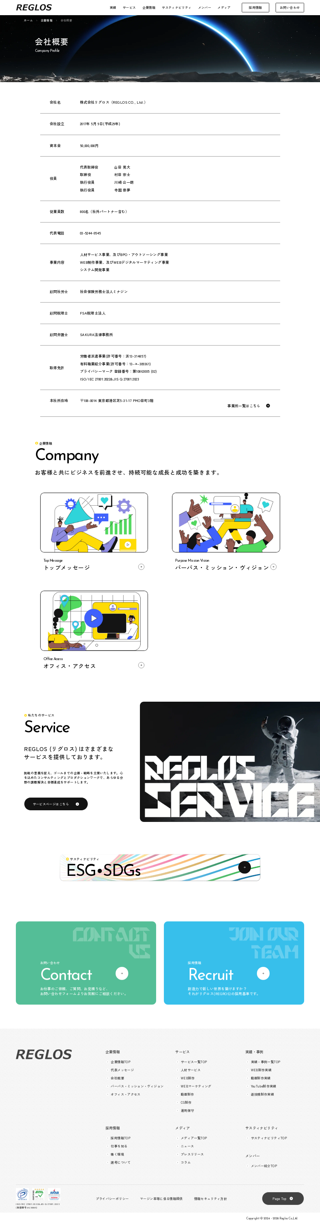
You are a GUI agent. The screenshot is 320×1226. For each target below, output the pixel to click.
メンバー (204, 7)
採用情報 (255, 7)
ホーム (28, 20)
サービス (129, 7)
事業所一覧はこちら (243, 405)
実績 (113, 7)
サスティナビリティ (176, 7)
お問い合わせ (290, 7)
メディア (223, 7)
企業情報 (148, 7)
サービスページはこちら (51, 803)
